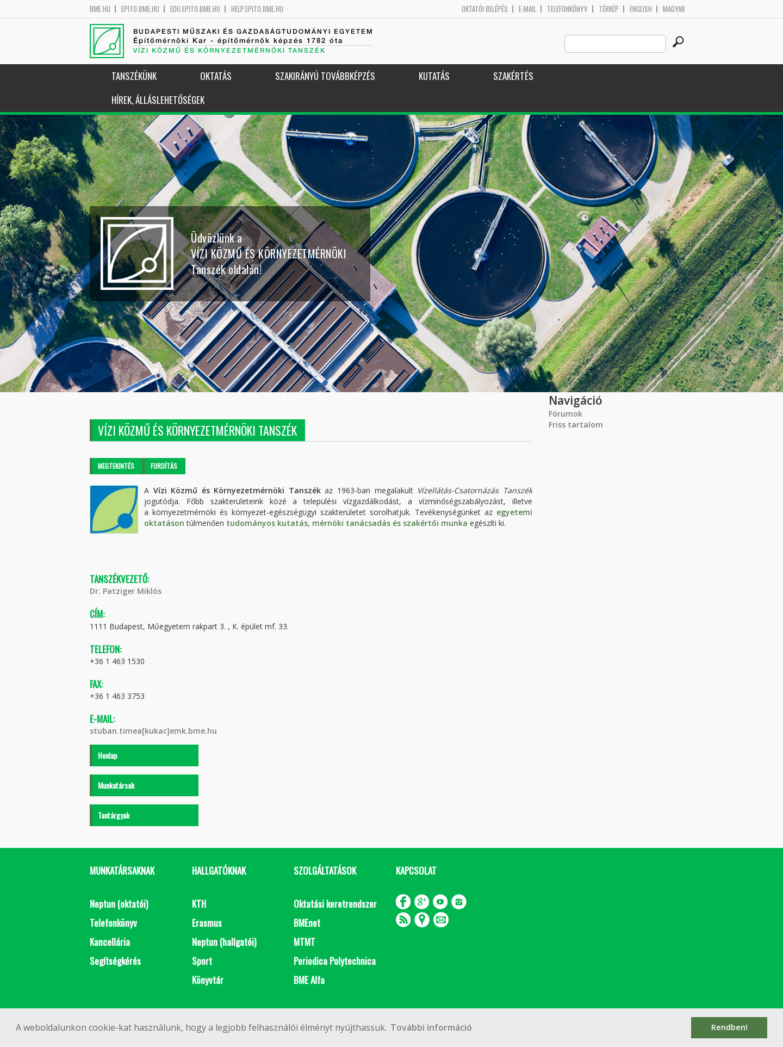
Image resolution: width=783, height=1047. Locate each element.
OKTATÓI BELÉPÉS (485, 9)
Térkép (609, 9)
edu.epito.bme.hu (195, 9)
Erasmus (207, 923)
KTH (199, 903)
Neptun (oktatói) (119, 903)
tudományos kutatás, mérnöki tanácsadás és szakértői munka (347, 523)
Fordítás (164, 465)
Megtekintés (116, 465)
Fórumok (565, 413)
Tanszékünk (134, 76)
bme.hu (100, 9)
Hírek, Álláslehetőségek (157, 100)
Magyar (674, 9)
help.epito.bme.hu (257, 9)
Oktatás (216, 76)
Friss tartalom (576, 424)
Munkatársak (116, 785)
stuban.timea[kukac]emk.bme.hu (153, 731)
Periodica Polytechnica (335, 961)
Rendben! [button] (729, 1027)
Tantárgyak (113, 815)
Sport (202, 961)
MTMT (304, 942)
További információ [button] (431, 1027)
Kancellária (110, 942)
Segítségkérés (115, 961)
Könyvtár (207, 980)
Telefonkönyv (567, 9)
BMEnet (307, 923)
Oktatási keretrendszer (335, 903)
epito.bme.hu (140, 9)
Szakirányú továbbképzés (325, 76)
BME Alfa (309, 980)
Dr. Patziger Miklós (125, 591)
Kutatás (434, 76)
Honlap (107, 755)
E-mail (527, 9)
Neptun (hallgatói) (224, 942)
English (641, 9)
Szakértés (513, 76)
